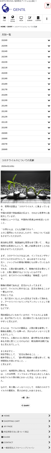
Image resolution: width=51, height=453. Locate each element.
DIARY (25, 405)
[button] (46, 19)
